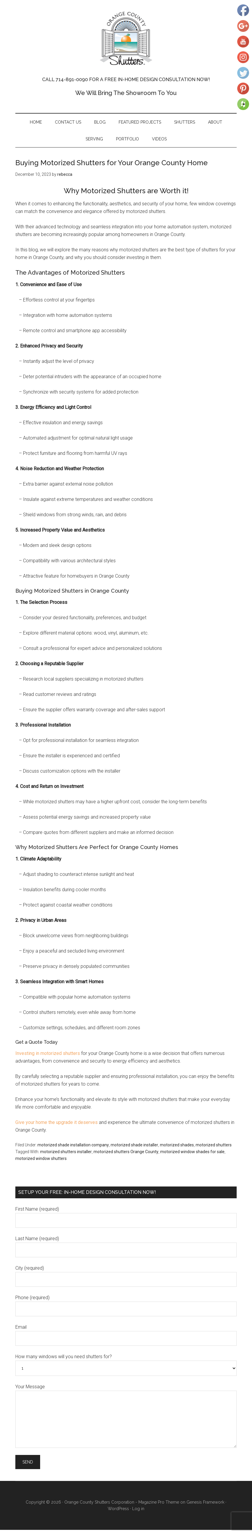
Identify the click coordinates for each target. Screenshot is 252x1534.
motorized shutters (214, 1149)
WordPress (118, 1512)
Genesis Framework (205, 1506)
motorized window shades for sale (192, 1155)
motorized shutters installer (66, 1155)
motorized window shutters (41, 1162)
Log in (138, 1512)
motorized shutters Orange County (126, 1155)
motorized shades (177, 1149)
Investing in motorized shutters (47, 1057)
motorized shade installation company (73, 1149)
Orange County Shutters (126, 38)
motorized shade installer (134, 1149)
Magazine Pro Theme (158, 1506)
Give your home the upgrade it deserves (56, 1126)
